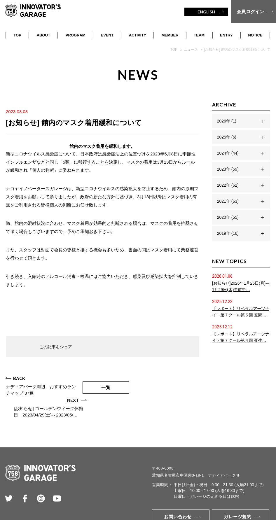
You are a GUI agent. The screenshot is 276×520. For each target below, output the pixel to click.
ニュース (191, 50)
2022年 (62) (228, 185)
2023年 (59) (228, 169)
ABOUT (43, 35)
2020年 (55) (228, 217)
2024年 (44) (228, 153)
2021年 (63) (228, 201)
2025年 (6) (226, 137)
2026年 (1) (226, 121)
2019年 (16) (228, 233)
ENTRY (226, 35)
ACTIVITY (137, 35)
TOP (17, 35)
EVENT (107, 35)
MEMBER (170, 35)
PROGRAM (75, 35)
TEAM (199, 35)
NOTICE (255, 35)
